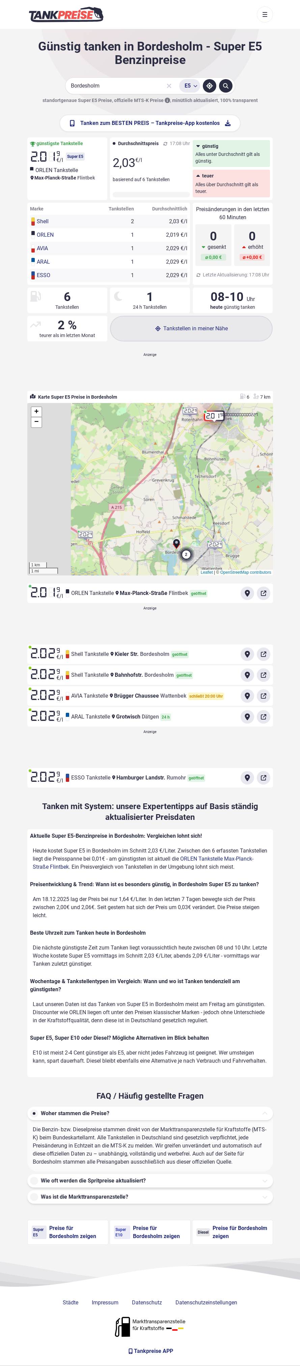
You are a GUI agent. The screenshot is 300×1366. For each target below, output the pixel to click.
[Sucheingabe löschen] (169, 85)
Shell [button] (43, 221)
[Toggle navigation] (265, 14)
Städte (70, 1302)
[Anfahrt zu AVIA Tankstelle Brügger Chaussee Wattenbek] (247, 696)
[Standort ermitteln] (209, 86)
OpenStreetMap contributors (245, 572)
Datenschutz (147, 1302)
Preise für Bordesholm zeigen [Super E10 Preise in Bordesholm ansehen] (147, 1232)
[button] (176, 546)
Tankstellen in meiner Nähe (191, 328)
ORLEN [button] (45, 235)
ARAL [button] (43, 262)
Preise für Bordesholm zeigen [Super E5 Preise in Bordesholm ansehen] (64, 1232)
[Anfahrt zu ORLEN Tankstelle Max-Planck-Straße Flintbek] (247, 593)
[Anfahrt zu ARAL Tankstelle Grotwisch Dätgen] (247, 717)
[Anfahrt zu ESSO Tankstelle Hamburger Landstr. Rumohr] (247, 778)
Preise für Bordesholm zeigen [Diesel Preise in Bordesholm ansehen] (231, 1232)
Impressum (105, 1302)
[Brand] (66, 14)
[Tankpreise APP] (150, 1351)
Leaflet (207, 572)
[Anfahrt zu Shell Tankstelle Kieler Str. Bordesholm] (247, 654)
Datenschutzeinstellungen (206, 1302)
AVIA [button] (42, 248)
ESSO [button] (43, 275)
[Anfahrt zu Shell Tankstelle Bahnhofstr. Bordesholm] (247, 675)
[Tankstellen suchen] (226, 86)
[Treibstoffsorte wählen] (189, 86)
